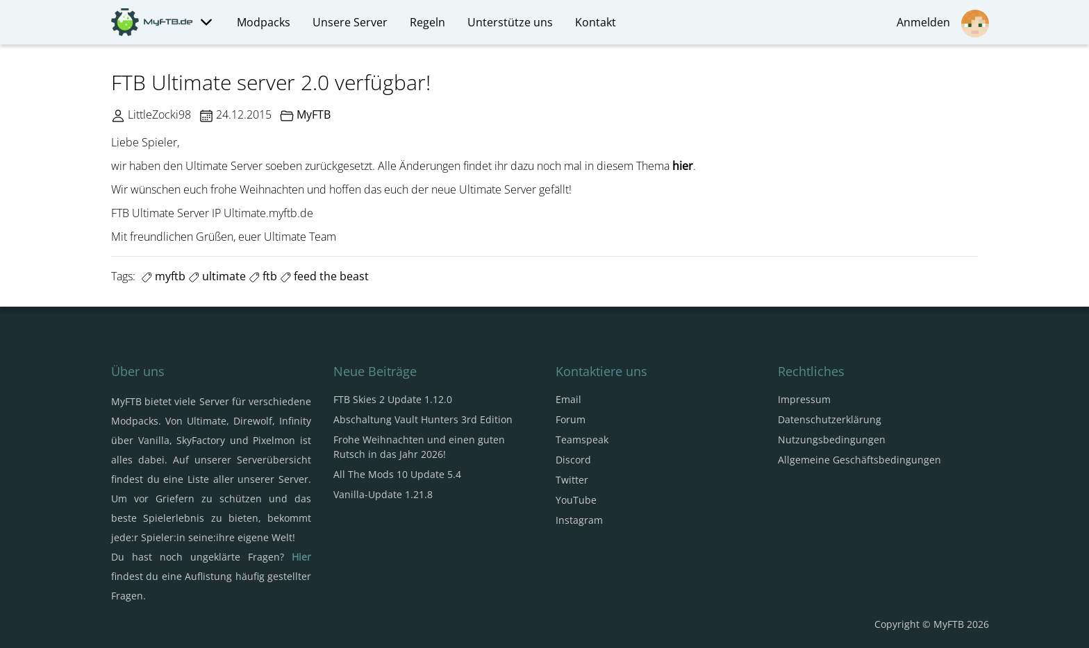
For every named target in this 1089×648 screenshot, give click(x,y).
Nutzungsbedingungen (832, 439)
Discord (573, 459)
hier (682, 165)
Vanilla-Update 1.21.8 (383, 494)
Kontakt (595, 22)
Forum (570, 419)
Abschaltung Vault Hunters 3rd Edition (423, 419)
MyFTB (314, 114)
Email (568, 399)
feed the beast (324, 276)
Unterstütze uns (510, 22)
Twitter (572, 479)
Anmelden (943, 23)
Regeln (427, 22)
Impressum (804, 399)
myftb (163, 276)
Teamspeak (582, 439)
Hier (301, 556)
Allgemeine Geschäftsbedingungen (859, 459)
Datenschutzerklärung (829, 419)
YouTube (576, 499)
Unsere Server (350, 22)
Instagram (579, 520)
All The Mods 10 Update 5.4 (397, 474)
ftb (263, 276)
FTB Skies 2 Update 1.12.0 (392, 399)
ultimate (217, 276)
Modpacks (263, 22)
